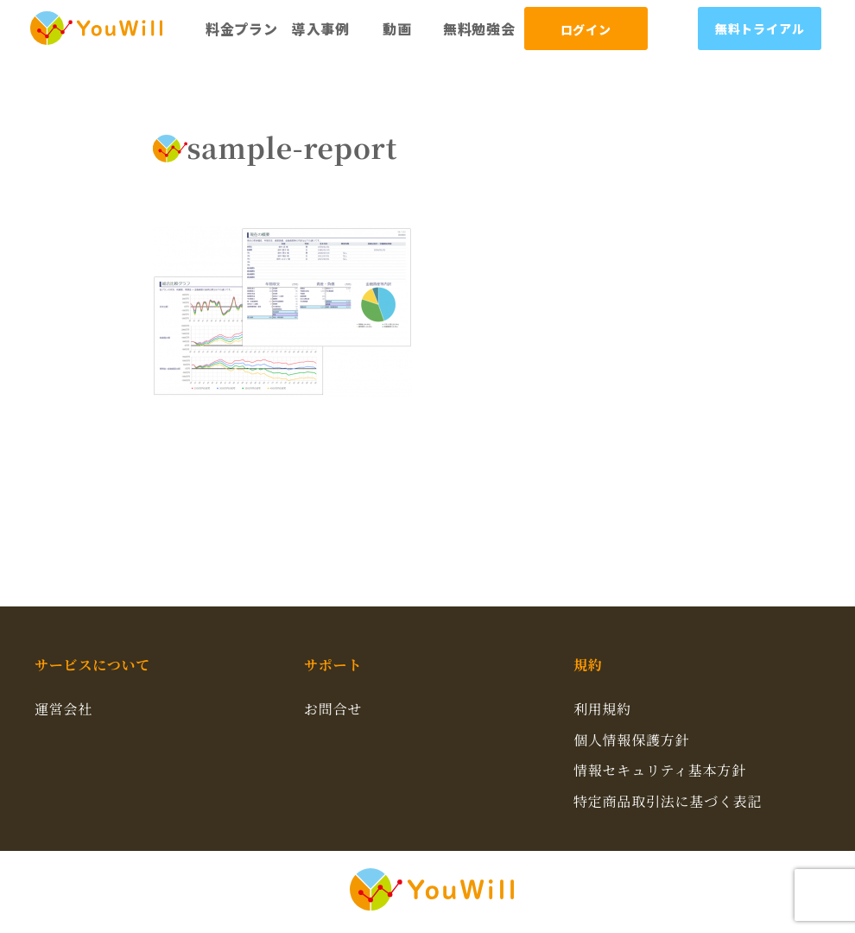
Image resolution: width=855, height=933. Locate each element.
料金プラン (242, 28)
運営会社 (63, 709)
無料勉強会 (479, 28)
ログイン (585, 29)
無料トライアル (760, 28)
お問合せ (333, 709)
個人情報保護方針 (631, 740)
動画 (397, 28)
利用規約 (602, 709)
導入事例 (321, 28)
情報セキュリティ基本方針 (659, 770)
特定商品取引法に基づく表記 (667, 801)
